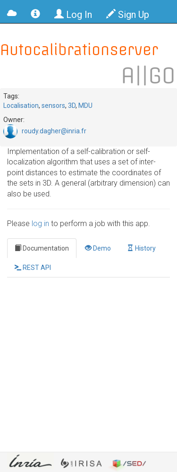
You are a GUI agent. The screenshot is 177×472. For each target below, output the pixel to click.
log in (40, 223)
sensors (53, 105)
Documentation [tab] (42, 248)
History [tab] (141, 248)
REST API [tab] (33, 267)
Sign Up (127, 14)
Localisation (21, 105)
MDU (85, 105)
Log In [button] (73, 14)
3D (72, 105)
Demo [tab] (98, 248)
